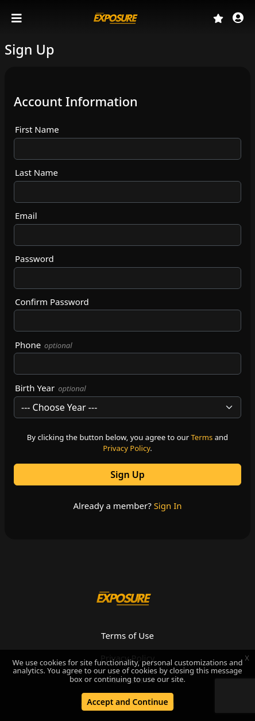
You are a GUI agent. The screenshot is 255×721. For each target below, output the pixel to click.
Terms (202, 437)
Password (34, 258)
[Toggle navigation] (18, 18)
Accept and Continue (127, 701)
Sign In (168, 505)
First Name (37, 129)
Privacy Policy (126, 448)
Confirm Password (52, 301)
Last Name (36, 172)
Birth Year (50, 388)
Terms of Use (127, 635)
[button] (238, 18)
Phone (43, 344)
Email (26, 215)
